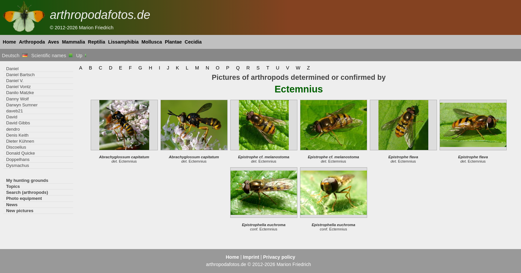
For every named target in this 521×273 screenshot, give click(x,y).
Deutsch (15, 55)
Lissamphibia (123, 42)
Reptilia (96, 42)
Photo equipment (24, 198)
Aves (53, 42)
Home (9, 42)
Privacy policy (279, 257)
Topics (13, 186)
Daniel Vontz (18, 86)
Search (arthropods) (27, 192)
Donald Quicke (20, 153)
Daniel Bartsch (20, 74)
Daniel (12, 68)
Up (81, 55)
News (12, 204)
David (11, 116)
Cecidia (193, 42)
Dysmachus (17, 165)
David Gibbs (18, 122)
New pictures (19, 210)
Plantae (173, 42)
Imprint (251, 257)
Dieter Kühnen (20, 141)
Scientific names (51, 55)
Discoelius (16, 147)
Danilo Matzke (20, 92)
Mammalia (73, 42)
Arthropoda (32, 42)
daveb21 (14, 110)
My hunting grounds (27, 180)
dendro (13, 129)
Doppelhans (17, 159)
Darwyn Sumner (22, 104)
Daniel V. (14, 80)
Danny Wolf (17, 98)
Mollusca (152, 42)
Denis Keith (17, 135)
